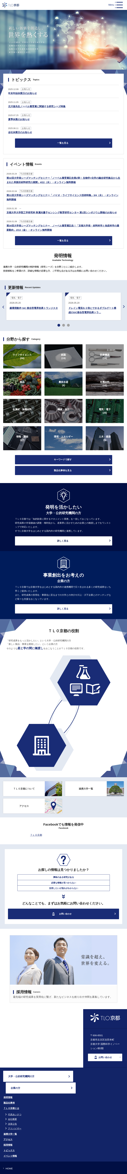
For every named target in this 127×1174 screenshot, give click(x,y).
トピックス (9, 1139)
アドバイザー (14, 1117)
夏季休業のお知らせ (19, 119)
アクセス (8, 1128)
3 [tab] (68, 325)
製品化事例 (9, 1091)
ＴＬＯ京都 (36, 835)
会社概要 (12, 1107)
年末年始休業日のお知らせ (22, 93)
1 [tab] (58, 325)
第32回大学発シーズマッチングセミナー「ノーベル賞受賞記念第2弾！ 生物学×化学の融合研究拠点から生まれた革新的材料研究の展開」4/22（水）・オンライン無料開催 (63, 180)
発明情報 (8, 1085)
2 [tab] (63, 325)
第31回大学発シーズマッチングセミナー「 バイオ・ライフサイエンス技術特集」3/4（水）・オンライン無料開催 (62, 197)
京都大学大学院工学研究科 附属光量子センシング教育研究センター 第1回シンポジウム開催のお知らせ (62, 212)
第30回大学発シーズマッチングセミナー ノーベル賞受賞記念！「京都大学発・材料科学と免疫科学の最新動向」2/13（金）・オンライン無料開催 (63, 227)
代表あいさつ (14, 1103)
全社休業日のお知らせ (20, 132)
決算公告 (12, 1112)
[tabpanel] (34, 307)
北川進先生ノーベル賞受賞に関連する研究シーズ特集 (36, 106)
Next (123, 306)
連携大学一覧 (10, 1122)
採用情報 (8, 1133)
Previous (3, 307)
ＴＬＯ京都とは (11, 1096)
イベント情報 (10, 1144)
